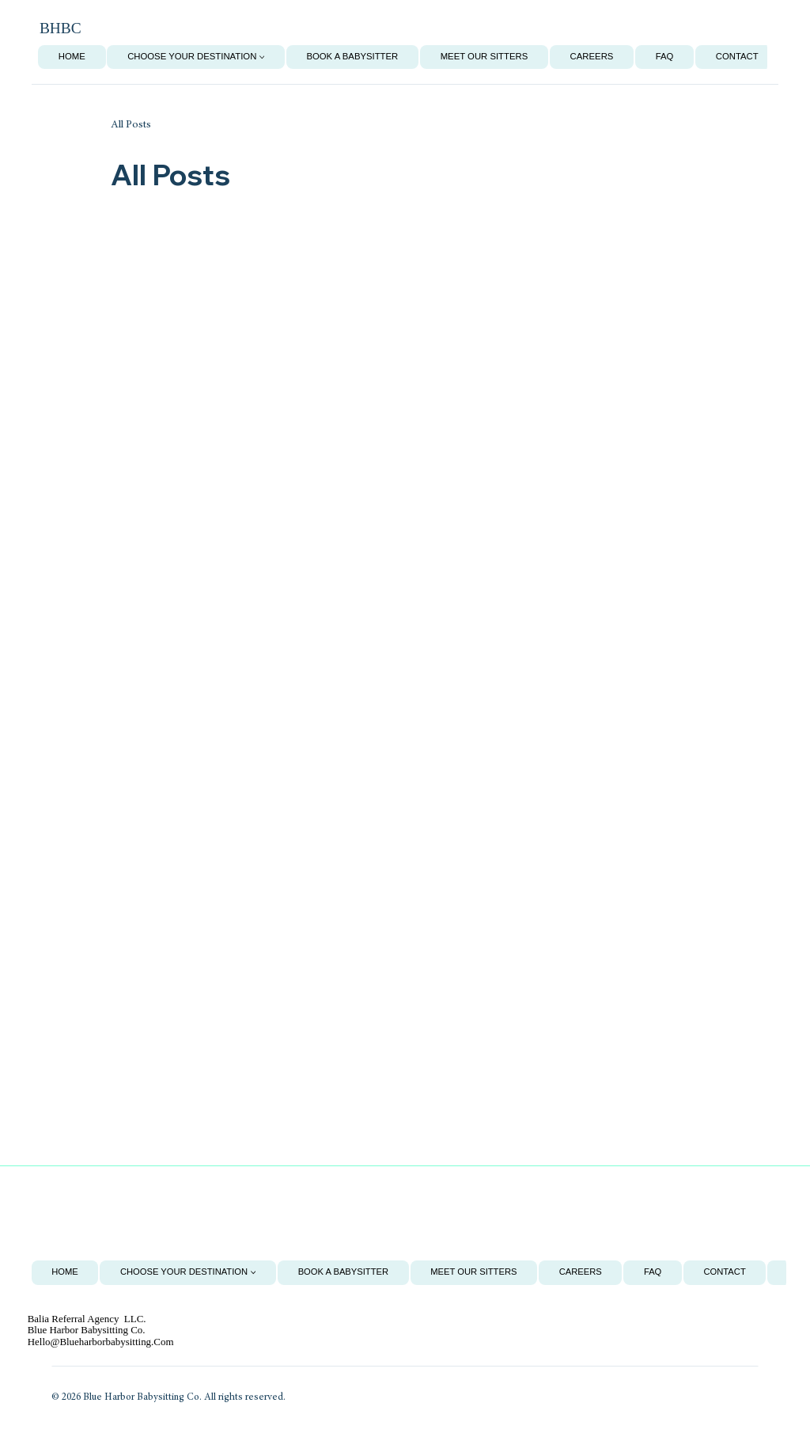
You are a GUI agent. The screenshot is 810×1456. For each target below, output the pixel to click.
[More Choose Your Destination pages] (261, 57)
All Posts (131, 125)
